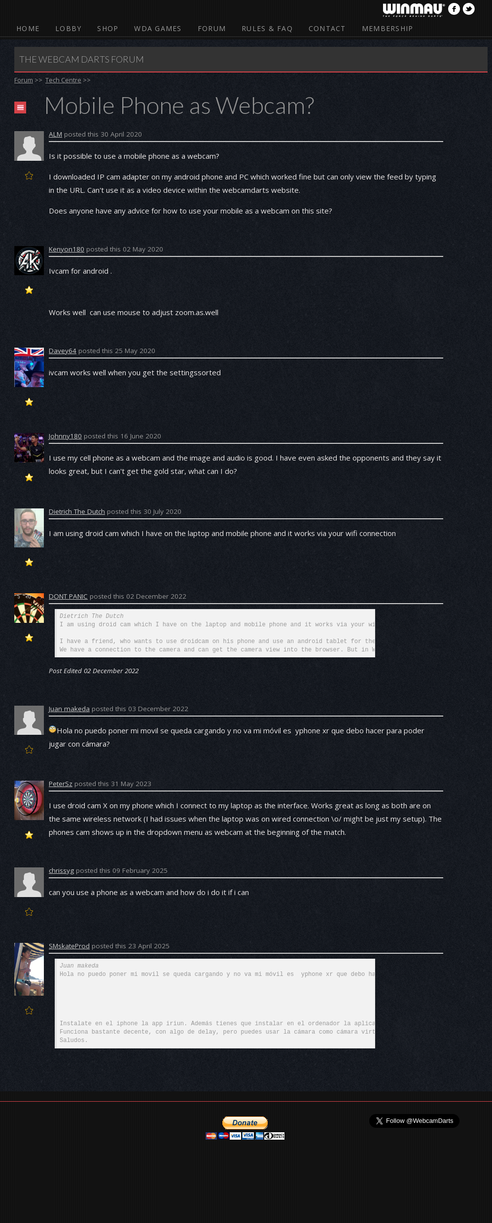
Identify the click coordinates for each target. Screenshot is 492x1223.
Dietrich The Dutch (77, 511)
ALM (55, 134)
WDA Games (157, 28)
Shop (107, 28)
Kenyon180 (66, 249)
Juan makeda (69, 708)
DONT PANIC (68, 596)
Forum (212, 28)
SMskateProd (69, 945)
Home (27, 28)
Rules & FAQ (267, 28)
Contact (327, 28)
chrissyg (61, 870)
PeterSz (60, 783)
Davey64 (62, 350)
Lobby (68, 28)
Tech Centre (63, 79)
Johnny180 (65, 436)
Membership (388, 28)
